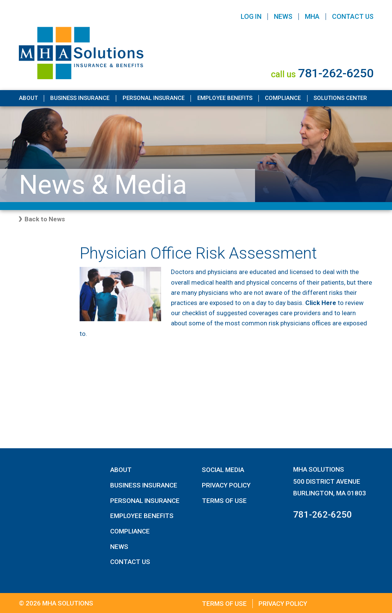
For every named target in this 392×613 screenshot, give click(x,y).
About (28, 98)
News (283, 16)
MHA (312, 16)
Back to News (45, 219)
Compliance (283, 98)
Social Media (223, 470)
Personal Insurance (153, 98)
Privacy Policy (226, 485)
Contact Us (353, 16)
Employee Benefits (224, 98)
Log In (251, 16)
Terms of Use (224, 500)
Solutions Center (340, 98)
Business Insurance (79, 98)
